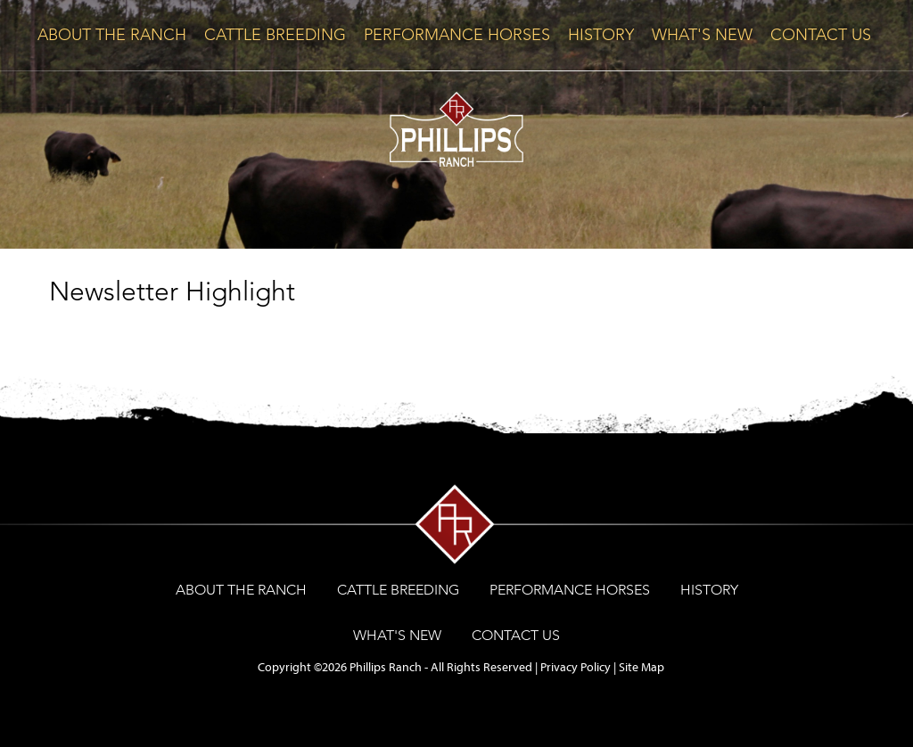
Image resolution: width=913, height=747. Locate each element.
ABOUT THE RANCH (111, 35)
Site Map (641, 667)
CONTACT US (820, 35)
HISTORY (601, 35)
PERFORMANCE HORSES (457, 35)
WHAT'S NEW (702, 35)
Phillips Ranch (386, 667)
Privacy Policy (575, 667)
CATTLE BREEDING (275, 35)
